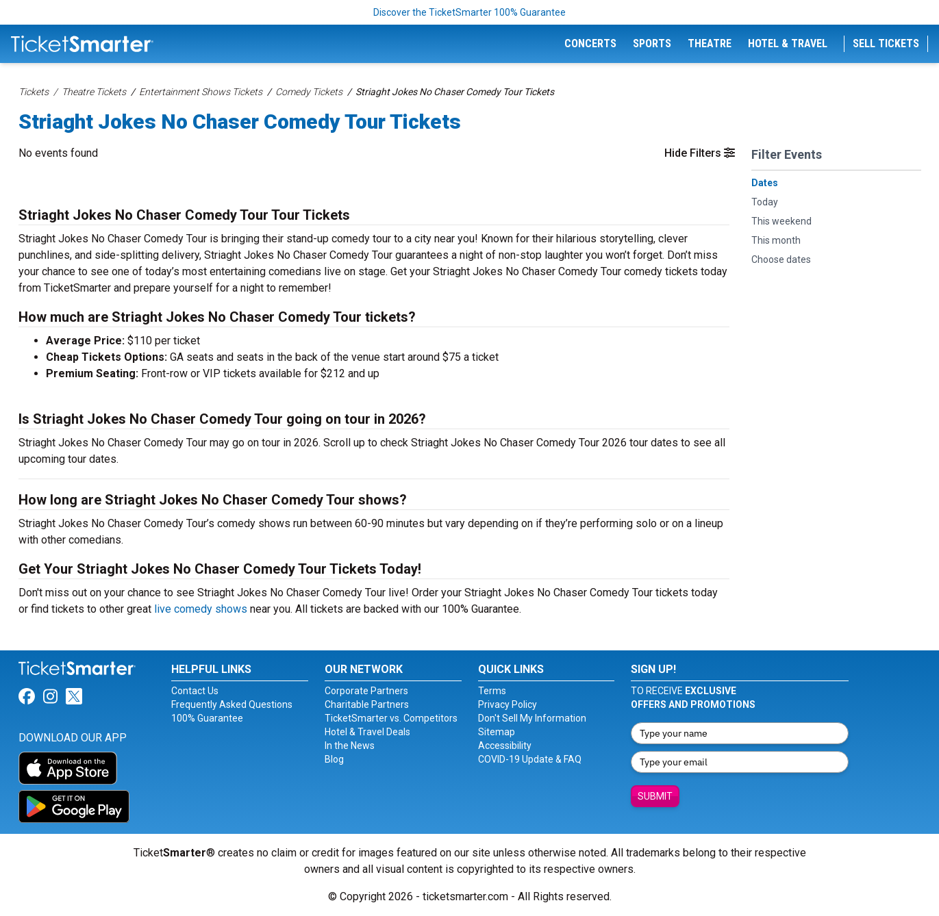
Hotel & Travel (787, 43)
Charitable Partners (367, 704)
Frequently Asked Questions (231, 704)
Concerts (590, 43)
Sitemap (496, 731)
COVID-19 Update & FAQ (529, 759)
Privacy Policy (507, 704)
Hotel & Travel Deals (367, 731)
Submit (655, 796)
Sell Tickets (886, 43)
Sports (652, 43)
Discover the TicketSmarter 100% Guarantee (469, 12)
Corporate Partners (366, 690)
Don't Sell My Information (532, 718)
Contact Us (194, 690)
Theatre (709, 43)
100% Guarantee (207, 718)
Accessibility (504, 745)
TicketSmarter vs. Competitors (391, 718)
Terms (492, 690)
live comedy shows (200, 608)
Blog (334, 759)
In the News (350, 745)
